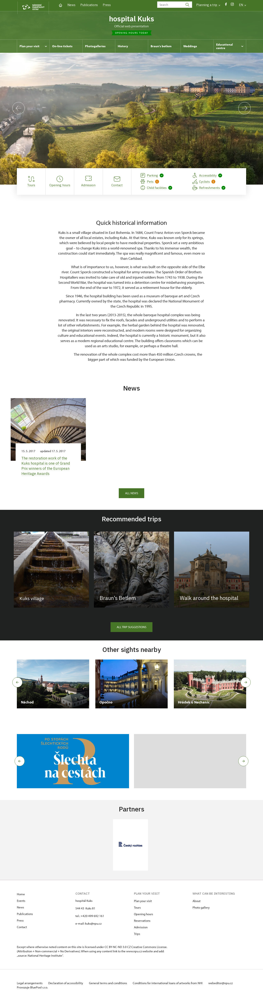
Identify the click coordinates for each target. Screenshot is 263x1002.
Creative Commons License (149, 948)
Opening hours (143, 915)
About (197, 902)
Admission (141, 928)
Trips (137, 935)
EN (242, 5)
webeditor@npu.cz (226, 984)
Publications (89, 5)
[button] (18, 762)
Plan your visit (143, 902)
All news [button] (131, 494)
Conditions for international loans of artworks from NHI (172, 984)
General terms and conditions (111, 984)
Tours (137, 908)
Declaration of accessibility (67, 984)
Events (21, 902)
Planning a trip (208, 5)
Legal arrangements (30, 984)
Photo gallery (201, 908)
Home (21, 895)
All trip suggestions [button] (131, 628)
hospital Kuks (131, 19)
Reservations (142, 922)
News (71, 5)
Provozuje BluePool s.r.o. (32, 988)
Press (107, 5)
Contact (22, 928)
